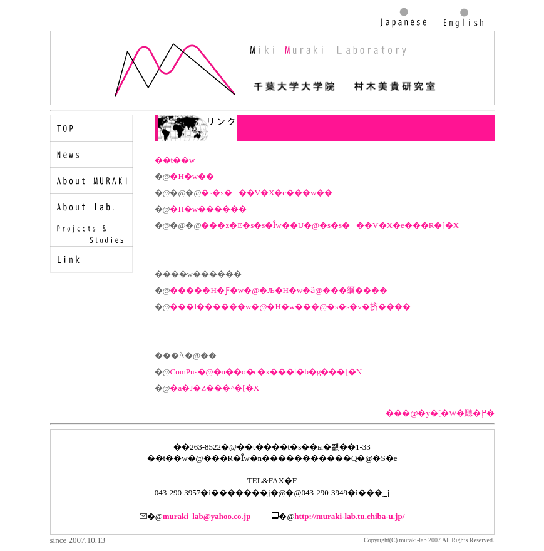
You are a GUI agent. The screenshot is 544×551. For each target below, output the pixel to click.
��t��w (175, 160)
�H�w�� (192, 176)
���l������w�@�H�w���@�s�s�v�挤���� (290, 306)
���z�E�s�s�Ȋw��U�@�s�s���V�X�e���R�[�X (330, 225)
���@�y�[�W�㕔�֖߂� (440, 413)
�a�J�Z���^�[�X (214, 388)
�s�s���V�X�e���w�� (266, 192)
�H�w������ (208, 209)
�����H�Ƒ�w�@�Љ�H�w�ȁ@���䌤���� (278, 290)
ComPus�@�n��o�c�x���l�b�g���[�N (266, 371)
